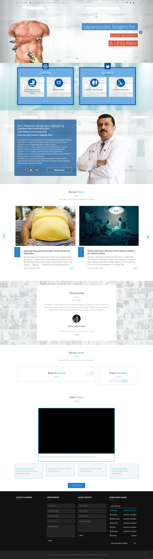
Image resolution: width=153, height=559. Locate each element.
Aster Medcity (115, 506)
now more (59, 170)
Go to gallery (77, 485)
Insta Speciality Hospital (119, 543)
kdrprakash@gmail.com (38, 3)
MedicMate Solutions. (79, 555)
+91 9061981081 (22, 3)
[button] (11, 31)
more (71, 268)
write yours (76, 300)
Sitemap (104, 555)
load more (124, 381)
